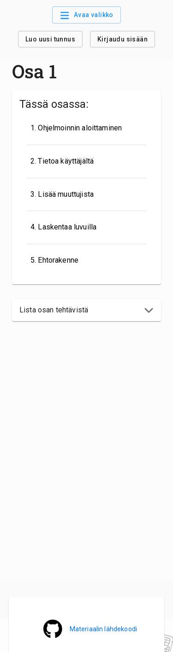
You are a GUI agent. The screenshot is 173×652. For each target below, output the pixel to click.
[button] (86, 310)
